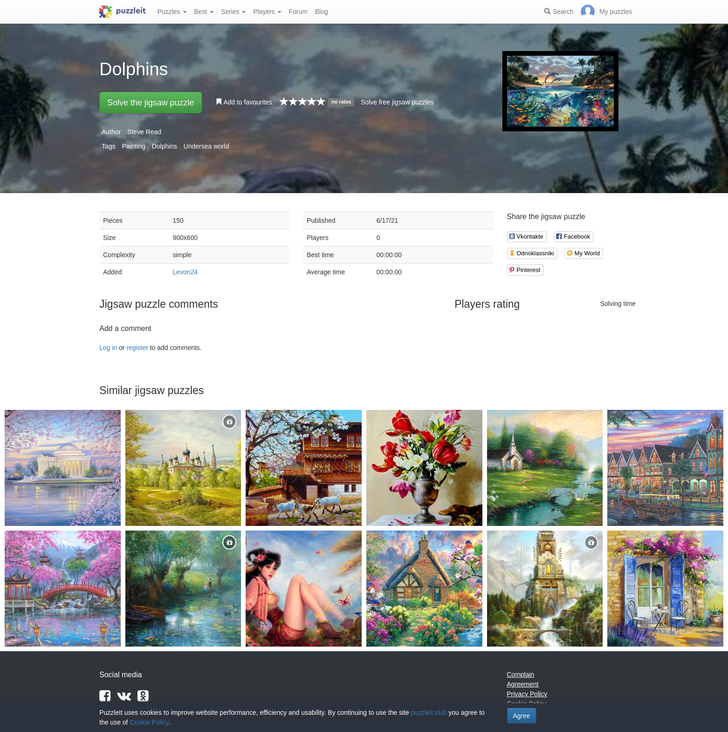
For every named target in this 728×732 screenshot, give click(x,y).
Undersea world (206, 146)
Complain (520, 674)
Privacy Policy (527, 694)
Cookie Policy (149, 722)
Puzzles (172, 11)
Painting (133, 146)
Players (267, 11)
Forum (298, 11)
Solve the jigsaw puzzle (150, 102)
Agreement (523, 684)
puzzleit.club (429, 712)
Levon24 (185, 272)
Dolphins (164, 146)
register (137, 347)
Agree (521, 715)
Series (233, 11)
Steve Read (144, 132)
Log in (108, 347)
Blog (321, 11)
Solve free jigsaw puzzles (397, 102)
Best (204, 11)
